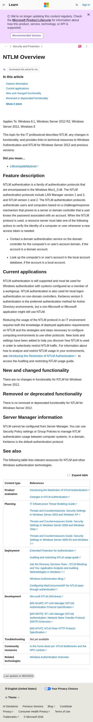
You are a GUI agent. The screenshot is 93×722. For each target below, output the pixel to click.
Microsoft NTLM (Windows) (45, 596)
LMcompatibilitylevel (23, 166)
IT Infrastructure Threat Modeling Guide (52, 503)
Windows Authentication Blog (46, 578)
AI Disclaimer (10, 706)
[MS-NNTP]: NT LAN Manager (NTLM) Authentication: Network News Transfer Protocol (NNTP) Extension (57, 617)
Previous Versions (33, 706)
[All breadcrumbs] (6, 46)
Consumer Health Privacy (33, 711)
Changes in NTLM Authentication (49, 496)
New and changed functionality (23, 93)
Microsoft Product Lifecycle (31, 20)
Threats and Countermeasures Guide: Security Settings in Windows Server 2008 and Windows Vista (57, 525)
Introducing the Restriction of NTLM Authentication (41, 356)
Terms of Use (62, 711)
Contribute (66, 706)
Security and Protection (26, 46)
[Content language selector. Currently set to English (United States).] (21, 689)
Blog (50, 706)
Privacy (7, 711)
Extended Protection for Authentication (52, 550)
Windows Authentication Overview (49, 657)
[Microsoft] (46, 5)
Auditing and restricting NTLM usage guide (54, 557)
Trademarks (10, 716)
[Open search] (77, 5)
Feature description (17, 83)
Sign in (86, 4)
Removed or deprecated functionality (27, 98)
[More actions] (87, 46)
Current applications (17, 88)
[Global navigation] (3, 5)
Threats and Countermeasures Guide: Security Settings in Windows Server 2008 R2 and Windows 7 (59, 539)
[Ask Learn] (80, 46)
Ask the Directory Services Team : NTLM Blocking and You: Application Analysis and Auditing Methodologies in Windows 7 (58, 568)
